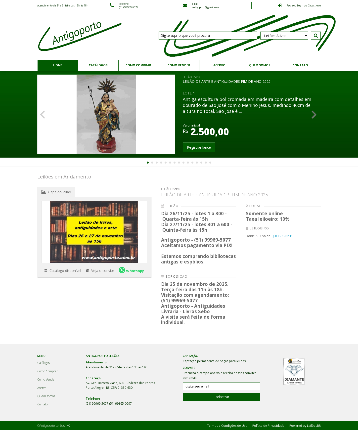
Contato (300, 65)
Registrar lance (199, 147)
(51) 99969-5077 (97, 403)
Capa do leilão (56, 191)
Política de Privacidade (268, 426)
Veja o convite (100, 270)
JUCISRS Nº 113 (284, 236)
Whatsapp (131, 270)
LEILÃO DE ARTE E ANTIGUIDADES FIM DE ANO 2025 (226, 79)
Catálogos (98, 65)
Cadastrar (221, 396)
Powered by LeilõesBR (305, 426)
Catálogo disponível (62, 270)
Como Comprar (138, 65)
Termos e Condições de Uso (227, 426)
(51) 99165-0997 (120, 403)
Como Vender (179, 65)
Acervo (219, 65)
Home (57, 65)
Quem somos (259, 65)
